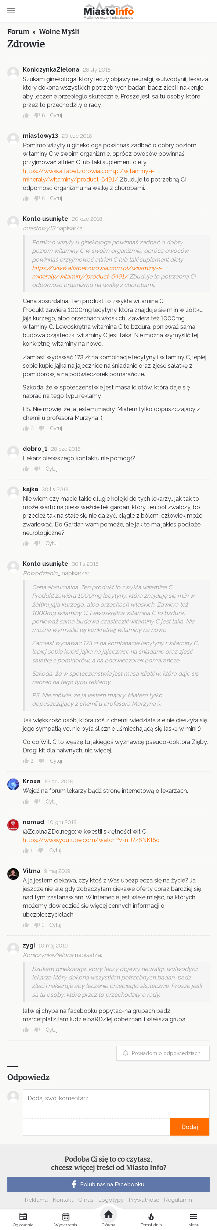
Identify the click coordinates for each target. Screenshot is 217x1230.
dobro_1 (35, 448)
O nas (85, 1200)
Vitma (31, 870)
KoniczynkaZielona (51, 69)
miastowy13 (40, 135)
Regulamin (178, 1200)
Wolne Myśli (59, 32)
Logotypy (111, 1200)
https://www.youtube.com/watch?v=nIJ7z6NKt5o (91, 840)
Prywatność (144, 1200)
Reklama (36, 1200)
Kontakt (63, 1200)
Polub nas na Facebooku (106, 1184)
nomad (33, 822)
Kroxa (31, 781)
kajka (30, 489)
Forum (18, 32)
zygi (29, 945)
